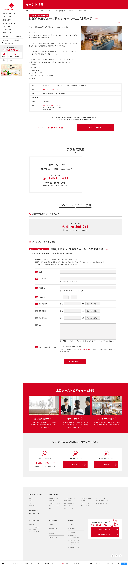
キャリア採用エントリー (74, 545)
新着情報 (5, 37)
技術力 (31, 501)
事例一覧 (51, 524)
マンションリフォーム (54, 503)
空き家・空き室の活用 (102, 501)
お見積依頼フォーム (73, 542)
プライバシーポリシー (61, 563)
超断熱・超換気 (7, 20)
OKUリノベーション (69, 498)
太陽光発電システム (69, 503)
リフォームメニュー (8, 17)
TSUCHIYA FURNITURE (102, 503)
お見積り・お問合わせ (108, 529)
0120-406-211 (58, 178)
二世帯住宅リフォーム (86, 498)
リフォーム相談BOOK (35, 527)
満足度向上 (32, 505)
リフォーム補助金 (85, 505)
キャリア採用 (71, 524)
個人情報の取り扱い (85, 349)
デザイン (31, 503)
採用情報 (16, 40)
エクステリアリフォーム (70, 505)
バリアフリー (84, 501)
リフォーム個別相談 (73, 537)
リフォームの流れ (53, 498)
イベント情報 (6, 26)
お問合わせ (78, 464)
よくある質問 (17, 37)
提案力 (31, 498)
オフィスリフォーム (101, 498)
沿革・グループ (53, 537)
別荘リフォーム (85, 503)
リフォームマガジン (34, 520)
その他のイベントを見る (51, 127)
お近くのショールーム (9, 23)
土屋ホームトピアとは (9, 13)
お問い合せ (71, 528)
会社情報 (5, 40)
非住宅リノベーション (70, 508)
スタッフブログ (34, 532)
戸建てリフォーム (53, 501)
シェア (119, 23)
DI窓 (50, 508)
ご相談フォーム (72, 535)
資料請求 (109, 464)
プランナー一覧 (7, 33)
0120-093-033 (12, 50)
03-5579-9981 (58, 182)
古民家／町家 (67, 501)
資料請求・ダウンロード (74, 540)
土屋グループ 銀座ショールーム (52, 89)
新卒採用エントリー (73, 547)
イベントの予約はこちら (95, 128)
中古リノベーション (54, 505)
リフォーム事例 (7, 29)
